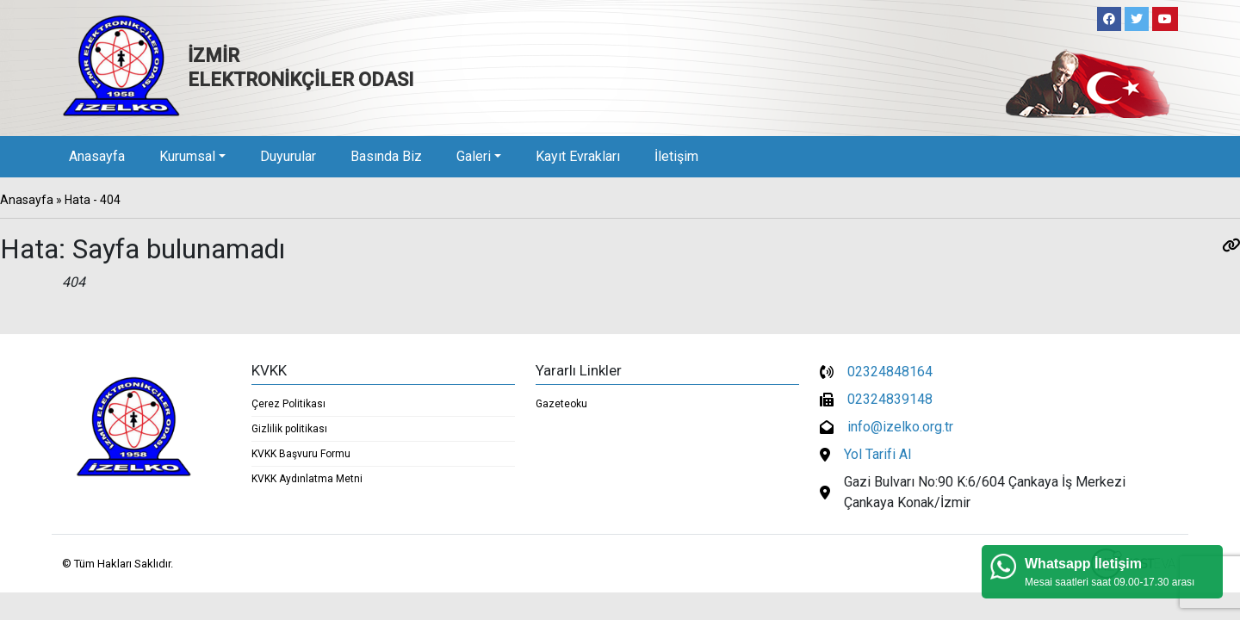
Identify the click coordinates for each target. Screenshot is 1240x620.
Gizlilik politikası (289, 429)
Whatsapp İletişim (1083, 563)
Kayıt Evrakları (578, 156)
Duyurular (288, 156)
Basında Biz (386, 156)
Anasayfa (97, 156)
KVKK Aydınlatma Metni (307, 479)
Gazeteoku (561, 404)
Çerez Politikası (288, 404)
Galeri (473, 156)
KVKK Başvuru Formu (300, 454)
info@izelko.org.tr (900, 426)
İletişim (676, 156)
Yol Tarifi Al (877, 454)
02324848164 (890, 371)
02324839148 (890, 399)
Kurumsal (187, 156)
